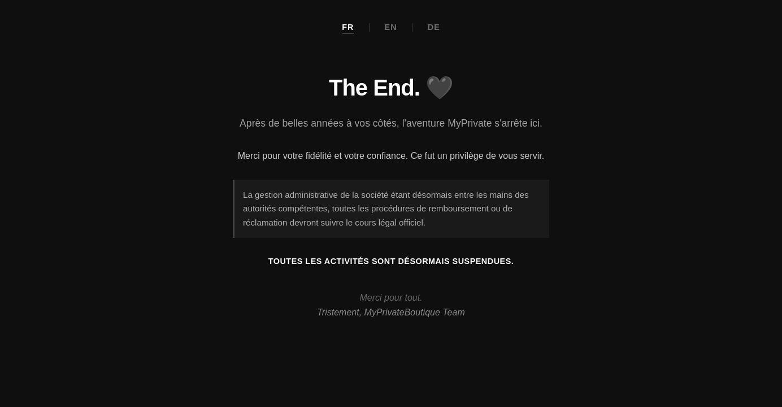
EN (391, 27)
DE (434, 27)
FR (348, 27)
